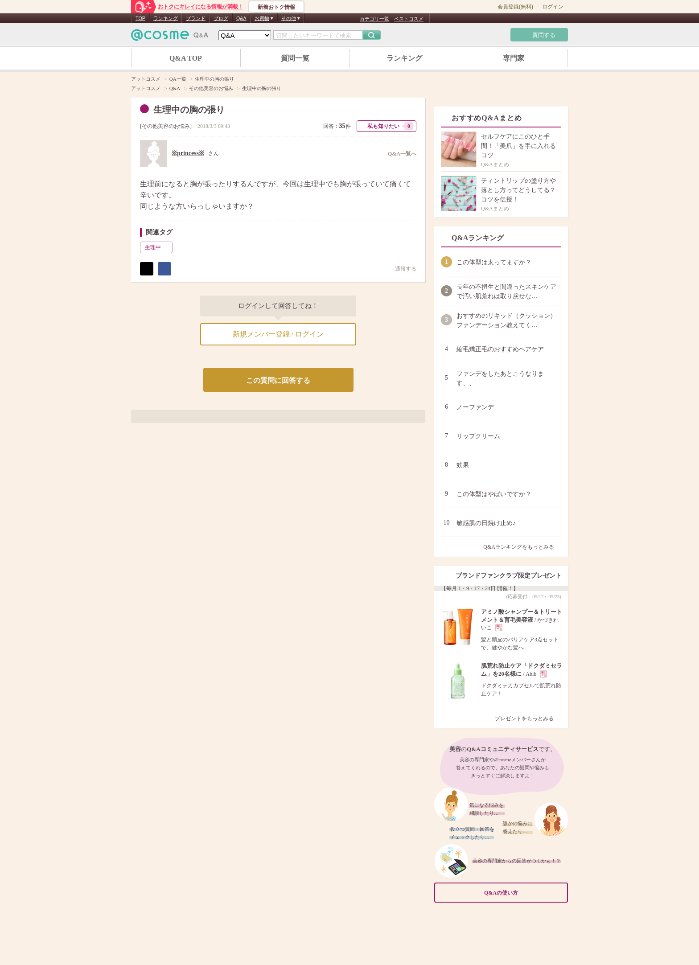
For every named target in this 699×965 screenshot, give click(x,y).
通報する (401, 268)
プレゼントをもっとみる (528, 718)
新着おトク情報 (276, 7)
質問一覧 (295, 58)
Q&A (241, 18)
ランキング (165, 18)
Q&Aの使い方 (523, 892)
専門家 (513, 58)
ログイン (552, 7)
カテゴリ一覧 (374, 18)
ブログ (221, 18)
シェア (164, 268)
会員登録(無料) (515, 7)
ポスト (146, 268)
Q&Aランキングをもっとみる (522, 547)
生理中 (158, 247)
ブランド (196, 18)
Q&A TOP (185, 58)
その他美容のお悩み (166, 126)
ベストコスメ (409, 18)
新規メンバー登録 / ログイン (278, 334)
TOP (140, 18)
